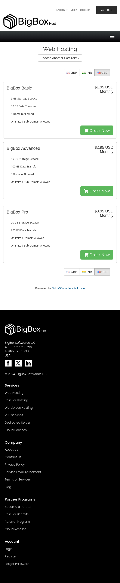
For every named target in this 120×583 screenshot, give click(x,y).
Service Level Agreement (23, 472)
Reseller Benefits (16, 514)
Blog (8, 487)
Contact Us (13, 457)
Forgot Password (17, 564)
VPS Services (14, 415)
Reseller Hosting (16, 400)
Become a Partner (18, 507)
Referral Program (17, 522)
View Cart (106, 10)
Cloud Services (16, 430)
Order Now (97, 130)
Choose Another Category (60, 58)
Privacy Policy (15, 464)
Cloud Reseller (15, 529)
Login (74, 10)
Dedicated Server (17, 422)
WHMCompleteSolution (68, 288)
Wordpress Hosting (19, 408)
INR (87, 73)
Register (85, 10)
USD (102, 73)
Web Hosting (14, 393)
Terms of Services (18, 479)
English (62, 10)
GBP (72, 73)
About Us (11, 449)
